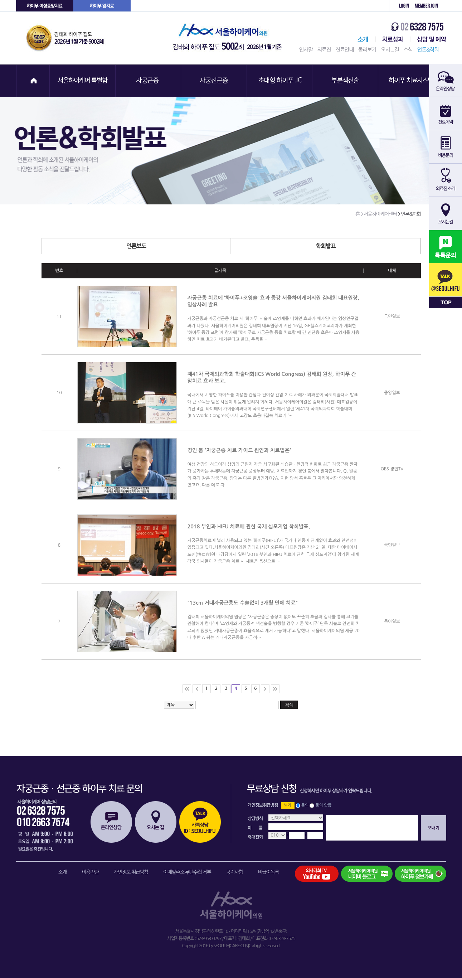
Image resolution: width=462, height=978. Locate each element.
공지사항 (234, 872)
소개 (62, 872)
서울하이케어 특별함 (83, 81)
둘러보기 (367, 49)
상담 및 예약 (428, 39)
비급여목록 (268, 872)
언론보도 (178, 246)
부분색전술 (346, 81)
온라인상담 (111, 822)
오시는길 (390, 49)
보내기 (433, 828)
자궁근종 (148, 81)
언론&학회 (428, 49)
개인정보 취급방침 (131, 872)
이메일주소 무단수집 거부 (187, 872)
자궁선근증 (214, 81)
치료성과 (392, 39)
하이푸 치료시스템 (412, 81)
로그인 (400, 6)
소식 (407, 49)
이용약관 (90, 872)
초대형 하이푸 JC (280, 81)
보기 (287, 805)
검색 (289, 705)
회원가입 (429, 6)
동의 (305, 805)
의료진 (324, 49)
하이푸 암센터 (102, 6)
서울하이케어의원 (229, 38)
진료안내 (344, 49)
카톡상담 (200, 822)
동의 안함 (323, 805)
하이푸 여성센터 (44, 6)
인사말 (306, 49)
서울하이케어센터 (361, 39)
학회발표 (368, 246)
